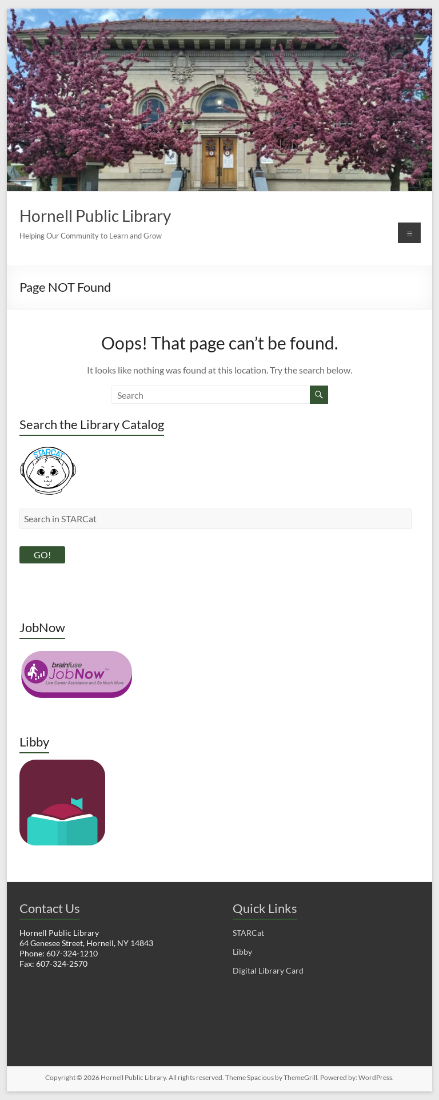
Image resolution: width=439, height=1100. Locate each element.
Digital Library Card (268, 970)
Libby (242, 951)
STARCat (248, 933)
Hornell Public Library (95, 215)
